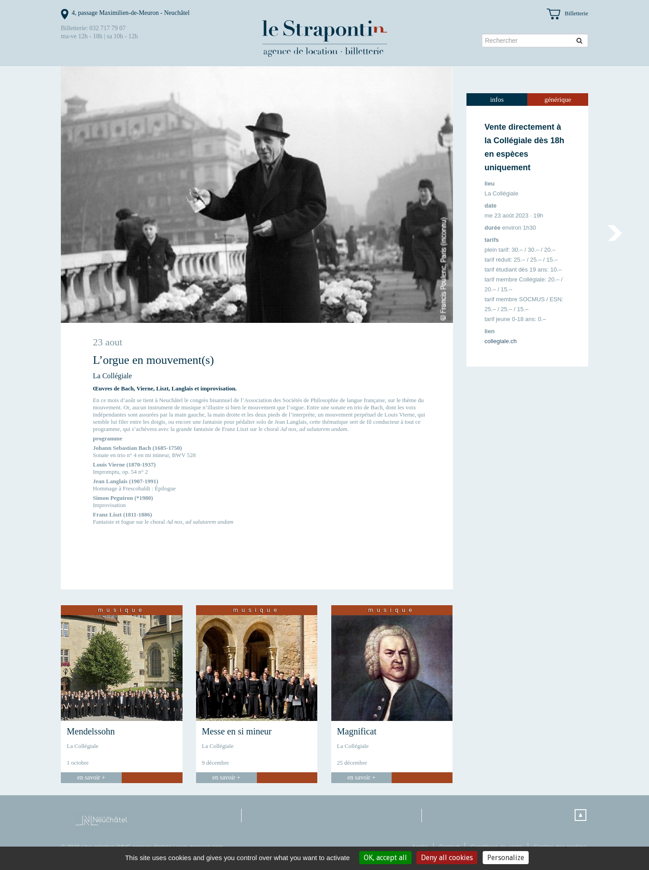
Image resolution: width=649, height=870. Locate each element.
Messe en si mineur (237, 731)
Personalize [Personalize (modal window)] (505, 857)
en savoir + (91, 777)
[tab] (496, 99)
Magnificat (357, 731)
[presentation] (496, 99)
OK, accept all (385, 857)
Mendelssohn (91, 731)
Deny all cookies (447, 857)
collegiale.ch (500, 341)
